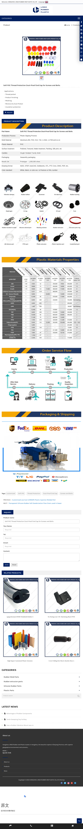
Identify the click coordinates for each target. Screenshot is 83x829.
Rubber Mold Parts (11, 677)
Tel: (4, 534)
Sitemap (61, 780)
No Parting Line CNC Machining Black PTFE (61, 617)
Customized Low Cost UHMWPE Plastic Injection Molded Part (34, 500)
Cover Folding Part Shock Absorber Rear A (61, 661)
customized (11, 493)
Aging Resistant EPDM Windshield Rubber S (19, 617)
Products (76, 25)
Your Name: (7, 526)
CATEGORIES (7, 18)
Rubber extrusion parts (13, 681)
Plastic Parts (9, 690)
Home (68, 25)
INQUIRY (9, 112)
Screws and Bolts (66, 493)
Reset (14, 565)
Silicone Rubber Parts (12, 686)
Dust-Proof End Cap (50, 493)
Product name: (8, 518)
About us (6, 762)
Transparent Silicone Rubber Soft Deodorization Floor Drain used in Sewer (35, 503)
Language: (43, 2)
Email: (5, 543)
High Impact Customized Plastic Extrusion (19, 661)
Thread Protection (33, 493)
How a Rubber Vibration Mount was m (18, 725)
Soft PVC (21, 493)
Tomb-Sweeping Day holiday (15, 719)
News (5, 771)
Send (6, 565)
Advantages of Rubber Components (17, 714)
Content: (6, 551)
